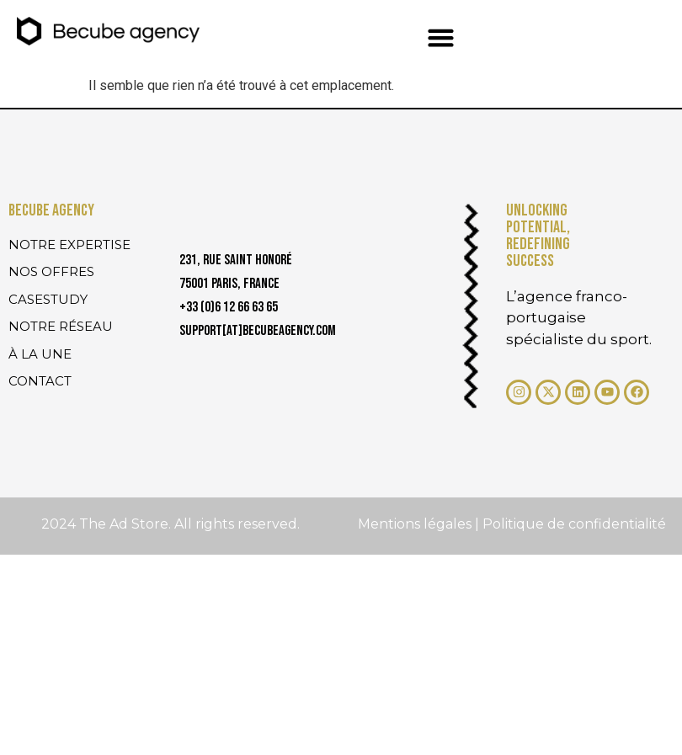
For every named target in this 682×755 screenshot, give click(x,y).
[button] (441, 38)
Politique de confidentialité (574, 524)
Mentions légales (416, 524)
